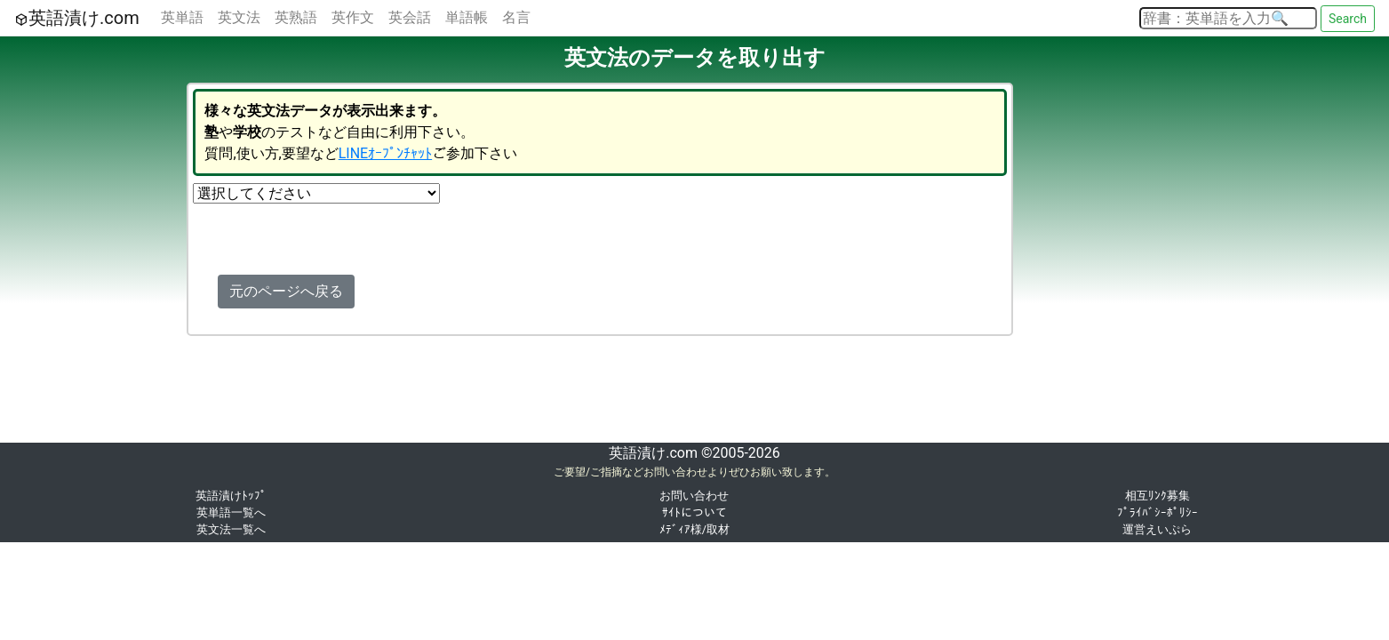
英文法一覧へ (231, 529)
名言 (516, 17)
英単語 (182, 17)
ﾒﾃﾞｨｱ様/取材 (694, 529)
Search (1348, 19)
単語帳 (466, 17)
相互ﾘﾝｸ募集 (1157, 495)
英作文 (352, 17)
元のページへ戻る (286, 291)
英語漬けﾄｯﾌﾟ (231, 495)
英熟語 (296, 17)
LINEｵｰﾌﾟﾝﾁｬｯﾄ (385, 153)
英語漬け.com (77, 17)
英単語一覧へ (231, 512)
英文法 (239, 17)
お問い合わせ (694, 495)
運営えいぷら (1157, 529)
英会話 (409, 17)
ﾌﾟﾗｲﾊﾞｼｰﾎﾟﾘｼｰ (1157, 512)
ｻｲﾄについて (694, 512)
